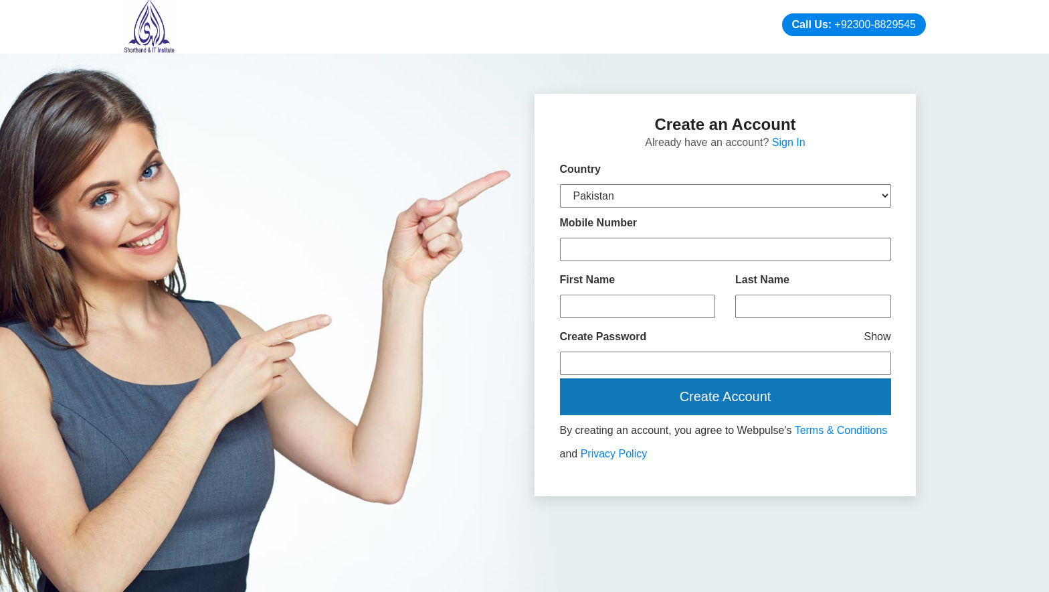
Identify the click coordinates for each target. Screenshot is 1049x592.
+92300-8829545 (875, 24)
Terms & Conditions (841, 430)
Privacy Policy (614, 453)
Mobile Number (599, 222)
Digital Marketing (736, 577)
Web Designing (654, 577)
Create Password (725, 336)
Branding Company (834, 577)
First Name (587, 279)
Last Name (762, 279)
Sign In (788, 142)
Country (580, 169)
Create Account (725, 396)
